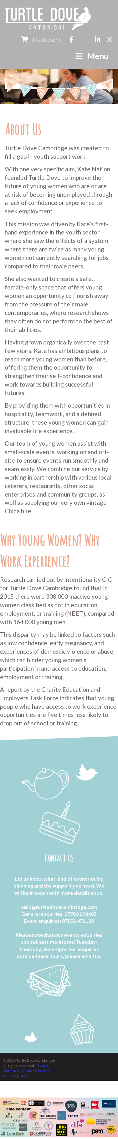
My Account (46, 39)
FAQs (23, 1076)
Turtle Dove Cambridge (48, 18)
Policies (10, 1076)
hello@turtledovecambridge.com (58, 907)
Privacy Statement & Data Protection (27, 1068)
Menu (91, 56)
